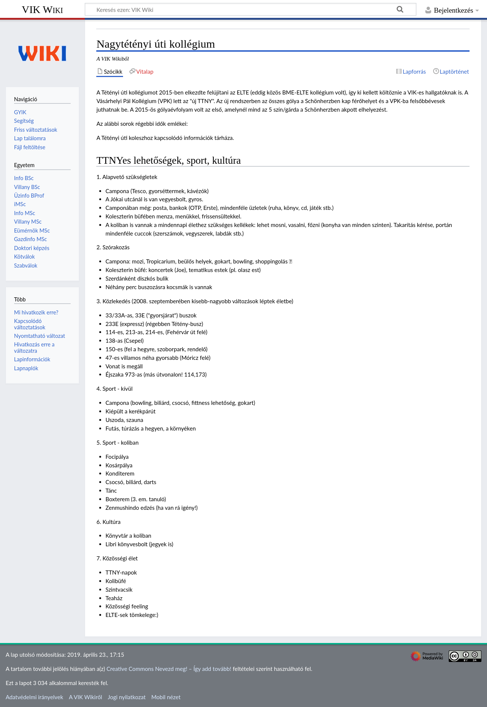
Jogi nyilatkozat (127, 697)
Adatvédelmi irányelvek (34, 697)
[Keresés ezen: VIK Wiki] (250, 9)
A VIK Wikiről (85, 697)
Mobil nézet (166, 697)
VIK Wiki (42, 9)
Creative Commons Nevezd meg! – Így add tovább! (168, 668)
